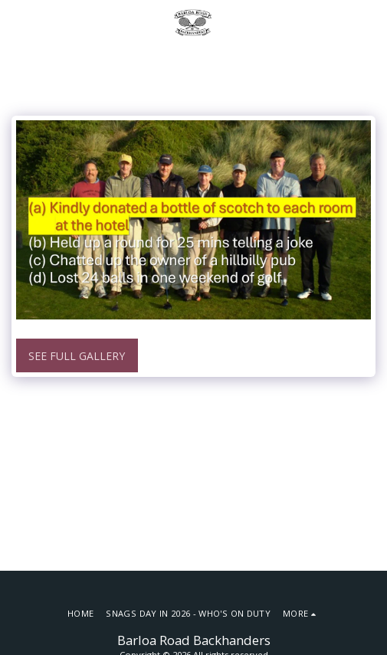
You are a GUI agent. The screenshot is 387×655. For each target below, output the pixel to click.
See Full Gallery (76, 356)
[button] (17, 22)
